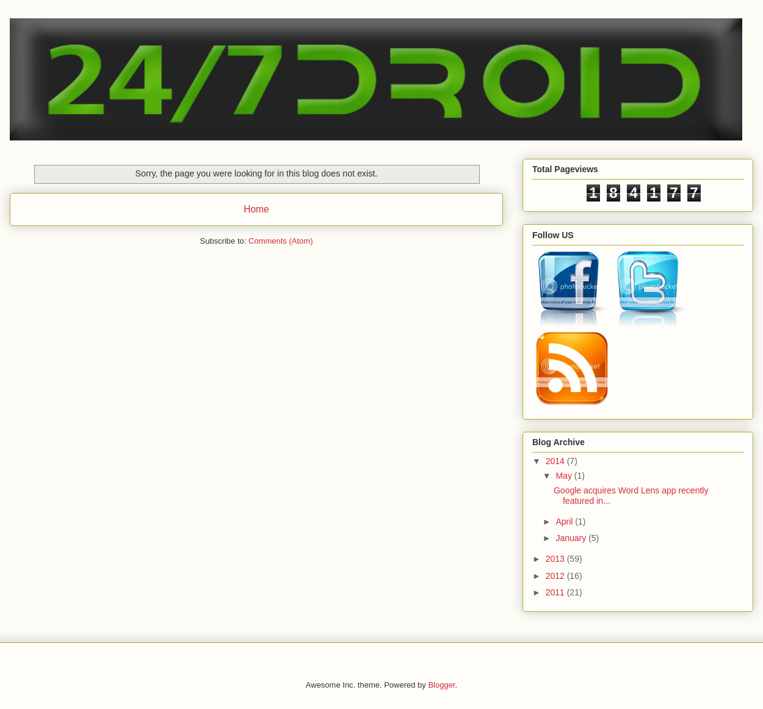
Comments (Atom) (280, 240)
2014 (556, 461)
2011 (556, 592)
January (571, 538)
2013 (556, 559)
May (564, 476)
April (565, 521)
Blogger (441, 684)
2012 (556, 576)
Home (256, 209)
